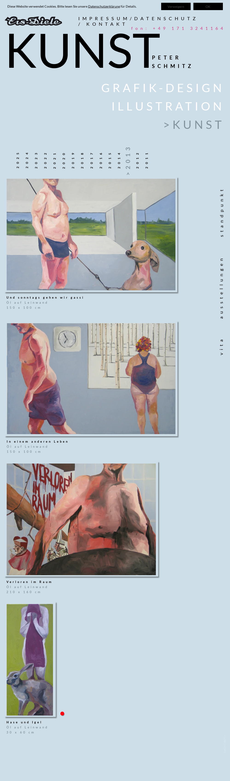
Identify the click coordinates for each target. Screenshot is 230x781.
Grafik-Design (162, 88)
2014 (119, 159)
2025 (17, 159)
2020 (63, 159)
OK (208, 6)
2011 (146, 159)
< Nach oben (224, 744)
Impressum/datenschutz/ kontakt (138, 21)
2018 (82, 159)
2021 (54, 159)
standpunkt (224, 212)
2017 (91, 159)
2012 (137, 159)
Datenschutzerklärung (104, 6)
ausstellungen (221, 287)
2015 (109, 159)
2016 (100, 159)
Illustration (167, 106)
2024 (27, 159)
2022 (45, 159)
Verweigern (176, 6)
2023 (36, 159)
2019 (73, 159)
